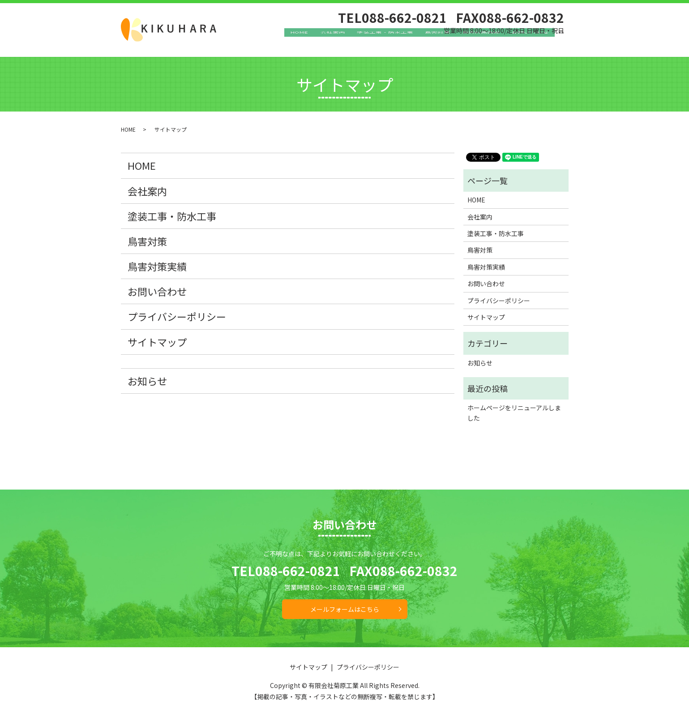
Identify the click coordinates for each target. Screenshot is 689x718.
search (567, 43)
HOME (330, 42)
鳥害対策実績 (489, 42)
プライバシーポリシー (177, 316)
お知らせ (147, 381)
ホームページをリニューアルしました (514, 412)
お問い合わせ (533, 42)
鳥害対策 (451, 42)
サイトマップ (157, 342)
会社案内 (357, 42)
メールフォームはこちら (344, 609)
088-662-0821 (297, 571)
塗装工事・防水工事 (405, 42)
